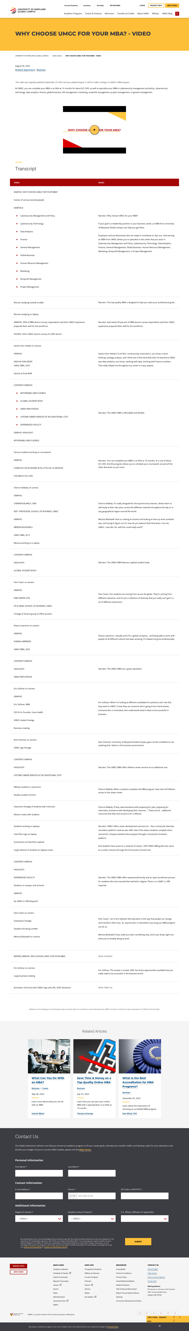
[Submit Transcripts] (60, 1277)
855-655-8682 (115, 5)
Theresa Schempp (85, 1113)
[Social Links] (152, 1281)
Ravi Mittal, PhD (129, 1113)
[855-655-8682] (153, 1269)
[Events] (55, 1289)
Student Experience (25, 70)
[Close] (159, 1326)
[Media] (87, 1293)
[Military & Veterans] (92, 1273)
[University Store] (61, 1301)
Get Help (100, 5)
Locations (87, 5)
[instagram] (154, 1312)
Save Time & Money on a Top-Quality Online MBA (94, 1080)
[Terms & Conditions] (124, 1273)
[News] (55, 1293)
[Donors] (87, 1289)
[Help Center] (152, 1273)
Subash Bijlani (38, 1113)
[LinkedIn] (147, 1312)
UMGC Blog (167, 13)
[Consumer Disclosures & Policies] (128, 1301)
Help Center (85, 1149)
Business (41, 70)
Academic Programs (73, 13)
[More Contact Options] (156, 1277)
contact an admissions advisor (55, 1247)
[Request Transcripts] (61, 1281)
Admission (109, 13)
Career (45, 1088)
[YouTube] (176, 1312)
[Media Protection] (123, 1285)
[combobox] (72, 1196)
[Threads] (169, 1312)
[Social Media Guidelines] (125, 1281)
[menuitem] (73, 15)
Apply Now (153, 1317)
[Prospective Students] (93, 1269)
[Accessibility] (120, 1269)
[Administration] (59, 1297)
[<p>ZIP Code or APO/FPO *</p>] (145, 1196)
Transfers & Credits (125, 13)
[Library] (57, 1285)
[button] (94, 130)
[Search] (177, 14)
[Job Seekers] (91, 1297)
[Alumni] (89, 1285)
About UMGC (143, 13)
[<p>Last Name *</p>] (92, 1173)
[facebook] (140, 1312)
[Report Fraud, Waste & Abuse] (127, 1293)
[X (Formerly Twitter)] (161, 1312)
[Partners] (88, 1281)
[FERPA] (55, 1305)
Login (142, 5)
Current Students (71, 5)
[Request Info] (18, 1266)
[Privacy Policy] (121, 1277)
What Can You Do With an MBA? (48, 1080)
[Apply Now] (18, 1272)
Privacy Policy (112, 1327)
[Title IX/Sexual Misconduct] (126, 1289)
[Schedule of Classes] (62, 1273)
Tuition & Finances (93, 13)
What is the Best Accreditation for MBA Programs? (138, 1082)
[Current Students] (91, 1277)
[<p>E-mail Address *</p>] (39, 1196)
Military (155, 13)
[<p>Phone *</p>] (92, 1196)
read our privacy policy (32, 1247)
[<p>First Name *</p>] (39, 1173)
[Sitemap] (119, 1297)
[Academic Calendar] (60, 1269)
